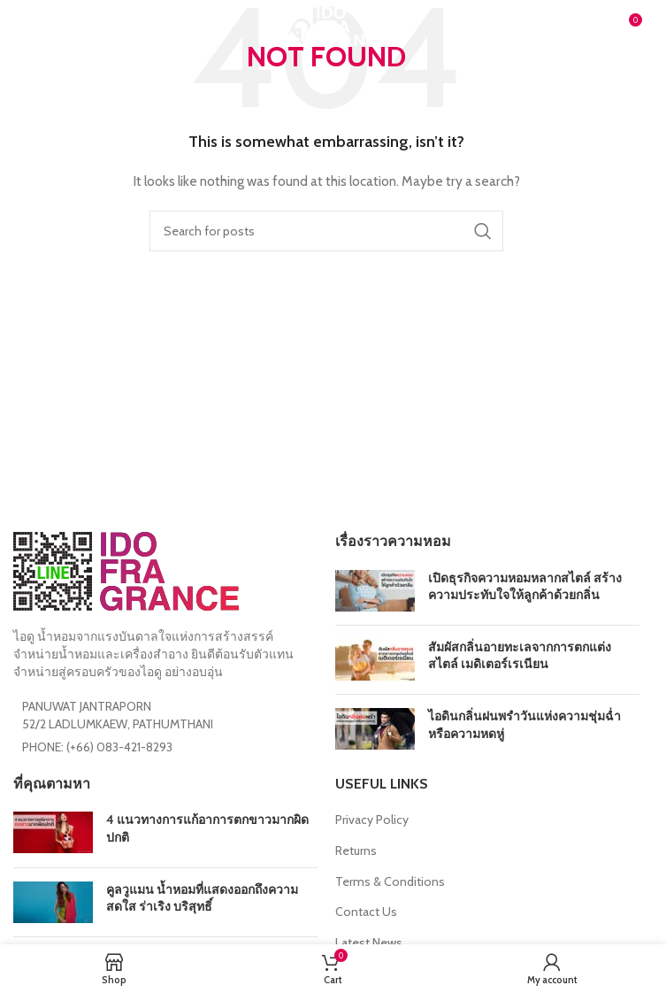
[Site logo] (326, 25)
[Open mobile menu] (42, 26)
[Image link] (126, 570)
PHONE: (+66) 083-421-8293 (97, 747)
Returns (356, 850)
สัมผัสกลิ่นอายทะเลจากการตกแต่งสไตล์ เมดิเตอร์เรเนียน (519, 656)
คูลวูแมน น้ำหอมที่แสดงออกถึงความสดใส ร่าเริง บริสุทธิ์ (202, 898)
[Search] (326, 231)
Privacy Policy (372, 820)
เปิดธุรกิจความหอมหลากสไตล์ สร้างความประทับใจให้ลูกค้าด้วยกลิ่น (525, 587)
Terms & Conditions (390, 881)
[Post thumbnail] (375, 591)
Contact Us (366, 912)
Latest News (368, 943)
